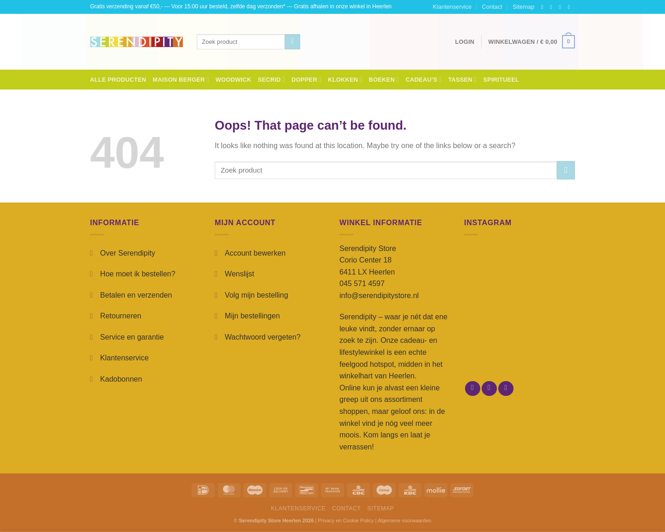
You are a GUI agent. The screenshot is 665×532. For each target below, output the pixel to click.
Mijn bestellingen (252, 316)
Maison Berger (181, 79)
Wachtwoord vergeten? (263, 337)
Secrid (271, 79)
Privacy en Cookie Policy (346, 520)
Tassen (462, 79)
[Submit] (292, 42)
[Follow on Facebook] (544, 7)
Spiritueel (501, 79)
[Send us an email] (570, 7)
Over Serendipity (127, 253)
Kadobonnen (121, 379)
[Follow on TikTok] (561, 7)
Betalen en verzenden (136, 295)
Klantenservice (452, 6)
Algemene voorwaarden (404, 520)
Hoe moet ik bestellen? (137, 274)
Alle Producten (118, 79)
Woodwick (233, 79)
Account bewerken (255, 253)
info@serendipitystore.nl (379, 295)
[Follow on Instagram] (553, 7)
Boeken (384, 79)
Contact (492, 6)
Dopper (306, 79)
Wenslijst (239, 274)
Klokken (345, 79)
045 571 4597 (362, 283)
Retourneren (120, 316)
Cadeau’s (423, 79)
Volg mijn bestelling (256, 295)
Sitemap (523, 6)
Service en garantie (132, 337)
